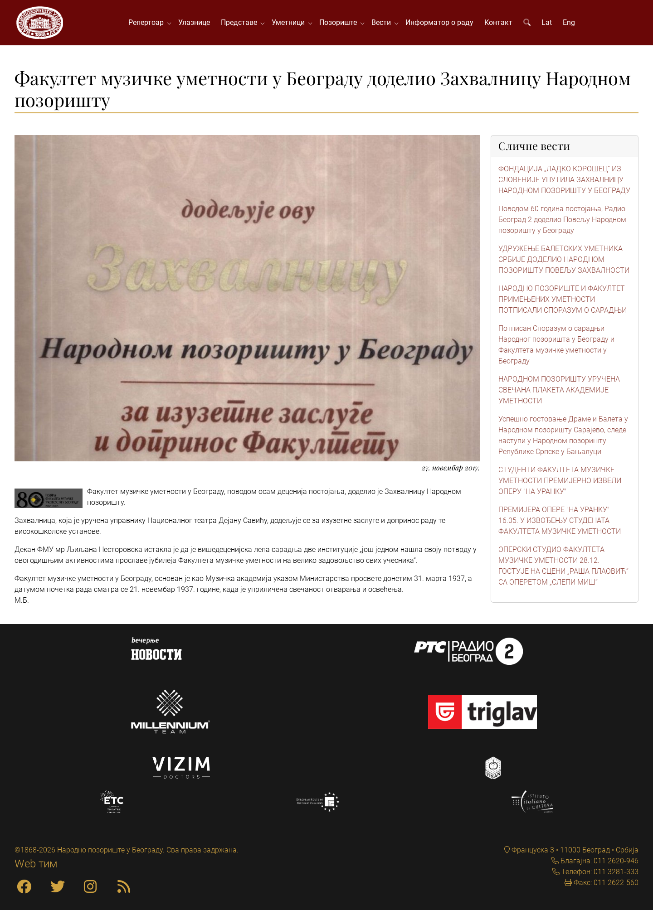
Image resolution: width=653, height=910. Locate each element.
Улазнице (194, 22)
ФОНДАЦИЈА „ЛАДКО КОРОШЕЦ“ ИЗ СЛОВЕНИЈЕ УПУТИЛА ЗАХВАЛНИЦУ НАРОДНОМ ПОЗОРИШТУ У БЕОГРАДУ (564, 180)
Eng (569, 22)
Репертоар (147, 22)
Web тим (36, 863)
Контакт (498, 22)
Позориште (340, 22)
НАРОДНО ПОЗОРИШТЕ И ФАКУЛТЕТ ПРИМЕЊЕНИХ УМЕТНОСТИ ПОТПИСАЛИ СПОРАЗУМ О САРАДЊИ (562, 299)
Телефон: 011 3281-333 (599, 871)
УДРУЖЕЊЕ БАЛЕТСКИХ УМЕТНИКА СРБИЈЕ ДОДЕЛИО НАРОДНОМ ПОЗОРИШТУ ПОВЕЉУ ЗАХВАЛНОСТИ (563, 259)
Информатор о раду (439, 22)
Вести (383, 22)
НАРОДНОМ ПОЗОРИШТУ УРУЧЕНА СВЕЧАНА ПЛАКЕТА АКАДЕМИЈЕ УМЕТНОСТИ (559, 390)
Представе (241, 22)
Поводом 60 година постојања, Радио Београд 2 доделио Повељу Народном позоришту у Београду (562, 219)
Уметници (290, 22)
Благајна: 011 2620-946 (598, 861)
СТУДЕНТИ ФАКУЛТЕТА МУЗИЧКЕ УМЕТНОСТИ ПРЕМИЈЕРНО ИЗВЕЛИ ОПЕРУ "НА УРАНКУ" (559, 480)
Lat (546, 22)
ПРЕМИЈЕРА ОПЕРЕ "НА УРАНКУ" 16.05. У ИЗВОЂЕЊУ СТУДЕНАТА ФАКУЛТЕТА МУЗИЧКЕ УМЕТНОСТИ (559, 520)
